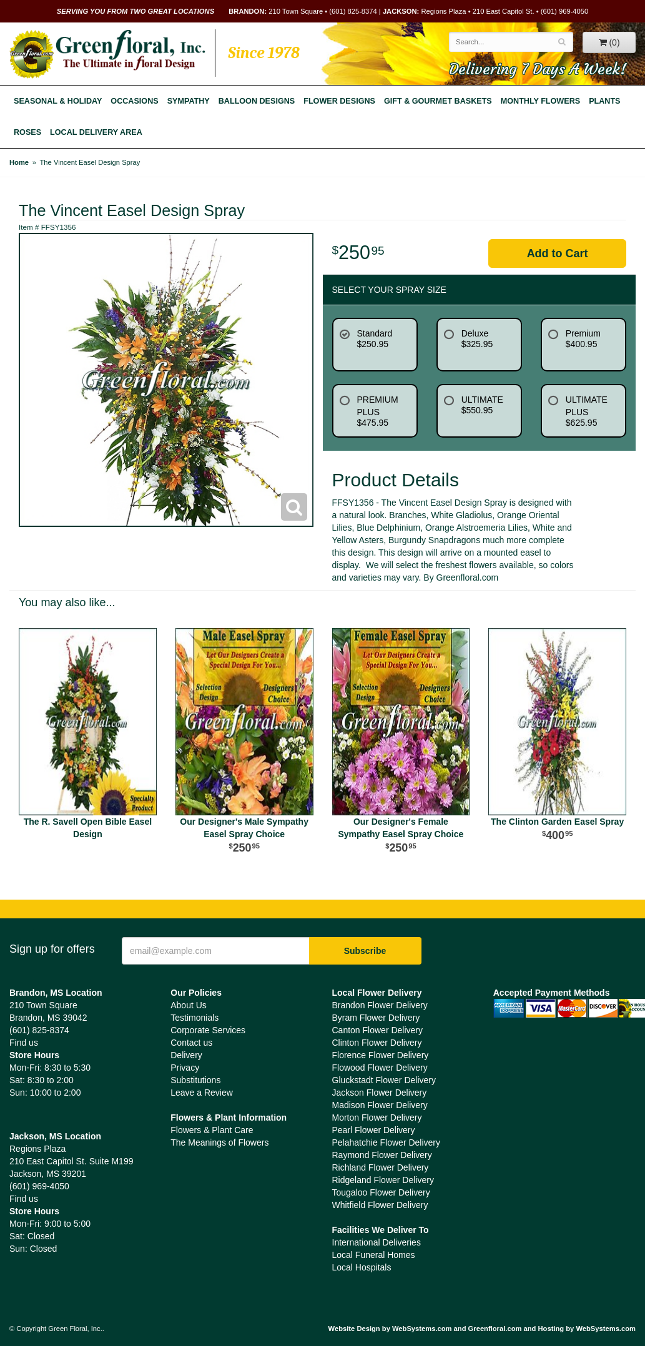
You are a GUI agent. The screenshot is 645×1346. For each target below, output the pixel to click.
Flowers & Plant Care (211, 1130)
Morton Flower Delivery (377, 1117)
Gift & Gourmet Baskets (438, 101)
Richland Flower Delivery (380, 1167)
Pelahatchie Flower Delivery (386, 1142)
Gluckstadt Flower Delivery (384, 1080)
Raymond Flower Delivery (382, 1155)
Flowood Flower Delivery (380, 1068)
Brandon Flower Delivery (380, 1005)
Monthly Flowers (540, 101)
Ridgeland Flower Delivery (383, 1180)
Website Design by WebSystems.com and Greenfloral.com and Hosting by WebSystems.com (482, 1328)
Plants (604, 101)
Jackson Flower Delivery (379, 1093)
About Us (188, 1005)
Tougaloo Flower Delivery (381, 1192)
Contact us (191, 1043)
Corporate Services (207, 1030)
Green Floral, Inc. (107, 54)
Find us (23, 1043)
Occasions (134, 101)
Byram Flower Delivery (376, 1018)
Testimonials (194, 1018)
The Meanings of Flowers (219, 1142)
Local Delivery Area (96, 132)
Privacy (184, 1068)
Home (19, 162)
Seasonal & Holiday (58, 101)
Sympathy (188, 101)
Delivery (186, 1055)
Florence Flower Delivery (380, 1055)
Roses (27, 132)
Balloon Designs (257, 101)
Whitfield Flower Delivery (380, 1205)
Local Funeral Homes (373, 1255)
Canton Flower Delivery (377, 1030)
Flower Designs (339, 101)
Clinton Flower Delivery (377, 1043)
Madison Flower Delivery (380, 1105)
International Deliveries (376, 1242)
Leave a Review (201, 1093)
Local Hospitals (361, 1267)
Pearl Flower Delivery (373, 1130)
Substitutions (195, 1080)
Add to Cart (557, 253)
